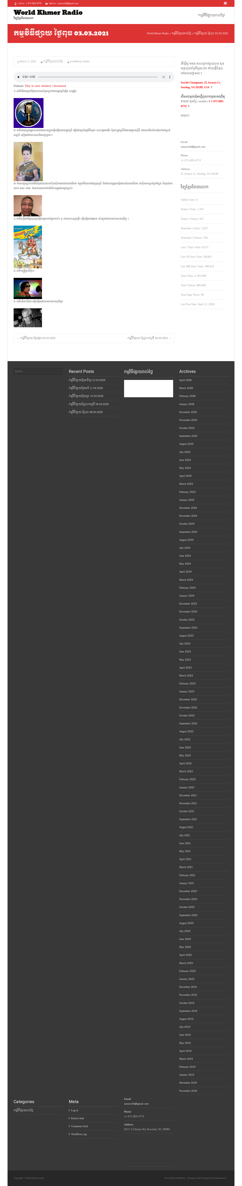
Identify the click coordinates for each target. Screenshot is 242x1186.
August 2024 (186, 540)
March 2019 (186, 1059)
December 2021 (188, 795)
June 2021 (185, 843)
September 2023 (188, 627)
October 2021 (186, 811)
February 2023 (187, 683)
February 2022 (187, 779)
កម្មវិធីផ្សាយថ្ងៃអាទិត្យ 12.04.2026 (87, 380)
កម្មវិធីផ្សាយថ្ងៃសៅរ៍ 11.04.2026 (86, 388)
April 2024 (185, 571)
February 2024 (187, 587)
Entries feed (77, 1118)
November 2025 (188, 420)
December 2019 (188, 987)
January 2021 (186, 883)
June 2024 (185, 555)
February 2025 (187, 492)
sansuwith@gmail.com (193, 146)
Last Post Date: (189, 304)
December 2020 (188, 891)
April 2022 (185, 763)
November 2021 (188, 803)
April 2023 (185, 667)
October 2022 (187, 715)
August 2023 (186, 635)
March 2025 (186, 484)
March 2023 (186, 675)
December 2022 (188, 699)
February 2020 (187, 971)
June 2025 (185, 460)
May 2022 (185, 755)
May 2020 (185, 947)
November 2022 (188, 707)
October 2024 (186, 523)
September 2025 (188, 436)
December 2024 (188, 508)
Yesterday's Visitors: (192, 237)
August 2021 (186, 827)
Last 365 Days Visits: (193, 266)
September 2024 (188, 532)
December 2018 (188, 1082)
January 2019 (186, 1074)
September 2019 (188, 1011)
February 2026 (187, 396)
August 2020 (186, 923)
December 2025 (188, 412)
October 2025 (187, 428)
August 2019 (186, 1019)
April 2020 (185, 955)
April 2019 (185, 1051)
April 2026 (185, 380)
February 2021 (187, 875)
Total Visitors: (189, 285)
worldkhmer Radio (80, 61)
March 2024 (186, 579)
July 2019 (184, 1027)
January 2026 (186, 404)
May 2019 (185, 1043)
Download (60, 86)
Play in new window (38, 86)
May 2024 (185, 563)
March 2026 (186, 388)
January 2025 (186, 500)
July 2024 (184, 547)
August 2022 (186, 731)
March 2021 (186, 867)
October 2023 (187, 619)
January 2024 (186, 595)
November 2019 (188, 995)
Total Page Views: (191, 294)
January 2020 (186, 979)
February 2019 (187, 1066)
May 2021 (185, 851)
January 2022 (186, 787)
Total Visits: (187, 276)
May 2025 (185, 468)
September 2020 (188, 915)
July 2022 (184, 739)
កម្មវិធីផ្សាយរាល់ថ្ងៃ (211, 15)
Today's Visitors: (190, 219)
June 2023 (185, 651)
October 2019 (186, 1003)
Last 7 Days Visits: (191, 247)
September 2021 (188, 819)
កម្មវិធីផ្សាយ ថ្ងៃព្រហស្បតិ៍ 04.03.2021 (149, 338)
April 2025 (185, 476)
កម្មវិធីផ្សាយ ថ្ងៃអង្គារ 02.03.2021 (36, 338)
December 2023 (188, 603)
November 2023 (188, 611)
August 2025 (186, 444)
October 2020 (187, 907)
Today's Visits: (189, 209)
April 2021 (185, 859)
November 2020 (188, 899)
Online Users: (188, 199)
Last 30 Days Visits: (192, 256)
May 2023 (185, 659)
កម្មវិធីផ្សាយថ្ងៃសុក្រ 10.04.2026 (86, 396)
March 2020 (186, 963)
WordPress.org (79, 1134)
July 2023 (184, 643)
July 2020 (184, 931)
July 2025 (184, 452)
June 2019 (185, 1034)
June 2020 (185, 939)
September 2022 (188, 723)
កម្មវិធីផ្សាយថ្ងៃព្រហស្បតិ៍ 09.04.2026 (89, 404)
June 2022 (185, 747)
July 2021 (184, 835)
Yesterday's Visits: (191, 228)
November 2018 (188, 1091)
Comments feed (79, 1126)
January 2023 (186, 691)
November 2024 (188, 516)
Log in (74, 1110)
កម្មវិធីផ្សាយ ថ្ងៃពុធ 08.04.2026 (85, 412)
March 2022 (186, 771)
